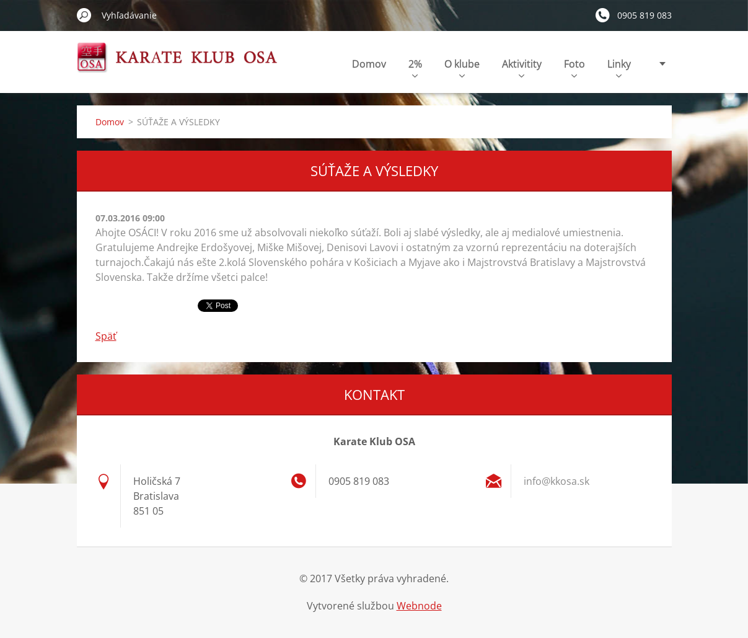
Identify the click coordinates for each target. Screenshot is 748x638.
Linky (619, 67)
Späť (106, 336)
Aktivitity (522, 67)
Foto (574, 67)
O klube (462, 67)
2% (415, 67)
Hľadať (84, 15)
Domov (369, 64)
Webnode (419, 606)
